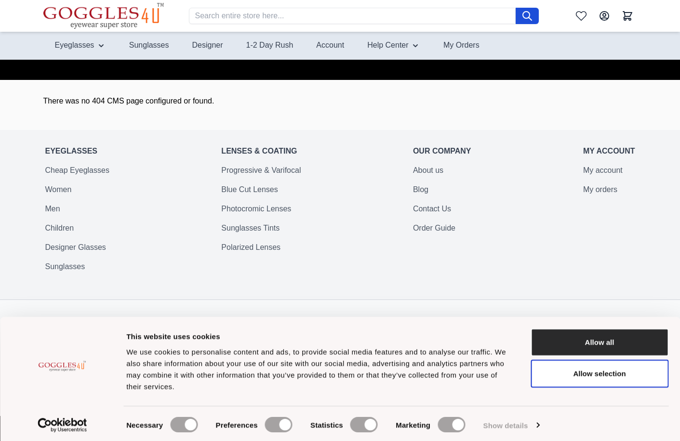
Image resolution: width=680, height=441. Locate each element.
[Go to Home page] (103, 15)
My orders (600, 195)
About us (428, 176)
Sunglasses (65, 272)
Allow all (599, 339)
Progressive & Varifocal (261, 176)
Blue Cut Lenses (249, 195)
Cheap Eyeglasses (77, 176)
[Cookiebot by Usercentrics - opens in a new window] (62, 422)
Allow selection (599, 370)
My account (603, 176)
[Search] (527, 16)
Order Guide (434, 234)
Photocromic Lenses (256, 214)
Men (52, 214)
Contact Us (432, 214)
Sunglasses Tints (250, 234)
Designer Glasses (75, 253)
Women (58, 195)
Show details (505, 422)
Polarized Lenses (250, 253)
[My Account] (604, 16)
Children (59, 234)
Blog (420, 195)
